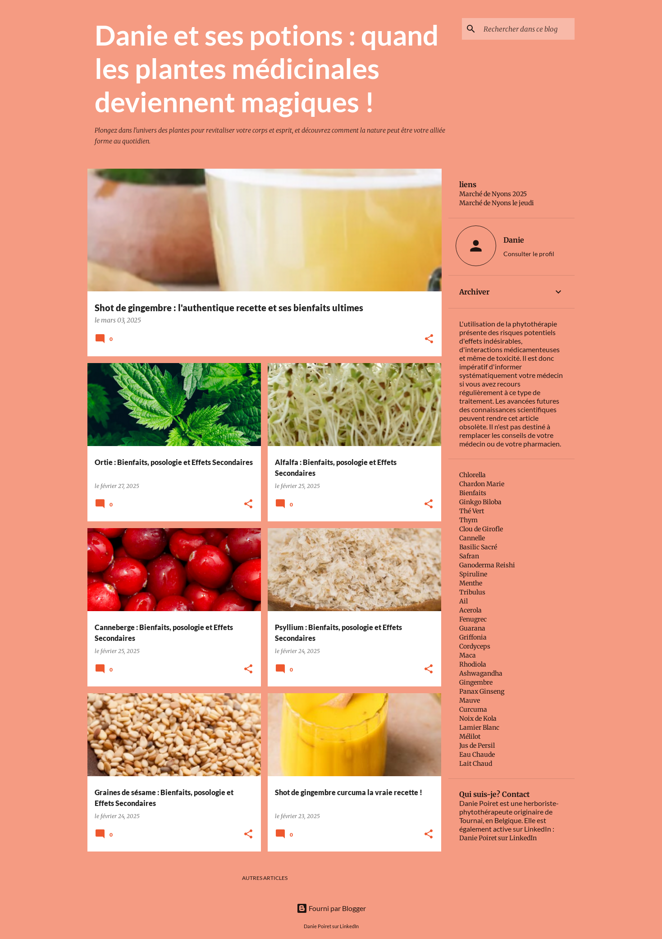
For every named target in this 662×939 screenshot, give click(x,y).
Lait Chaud (475, 763)
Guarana (472, 628)
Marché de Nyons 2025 (493, 194)
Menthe (470, 583)
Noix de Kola (478, 718)
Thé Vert (471, 511)
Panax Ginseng (481, 691)
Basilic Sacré (478, 547)
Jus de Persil (477, 745)
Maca (467, 655)
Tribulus (472, 592)
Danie (513, 239)
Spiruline (473, 574)
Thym (468, 520)
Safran (469, 556)
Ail (463, 601)
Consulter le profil (528, 254)
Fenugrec (473, 619)
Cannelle (472, 538)
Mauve (469, 700)
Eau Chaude (477, 754)
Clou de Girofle (481, 529)
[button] (429, 339)
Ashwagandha (480, 673)
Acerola (470, 610)
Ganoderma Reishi (487, 565)
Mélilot (469, 736)
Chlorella (472, 475)
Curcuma (473, 709)
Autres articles (265, 878)
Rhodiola (472, 664)
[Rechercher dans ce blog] (527, 29)
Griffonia (473, 637)
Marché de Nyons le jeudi (496, 203)
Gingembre (476, 682)
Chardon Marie (481, 484)
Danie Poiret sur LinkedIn (498, 838)
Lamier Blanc (479, 727)
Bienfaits (472, 493)
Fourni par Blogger (331, 908)
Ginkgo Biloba (480, 502)
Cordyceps (474, 646)
